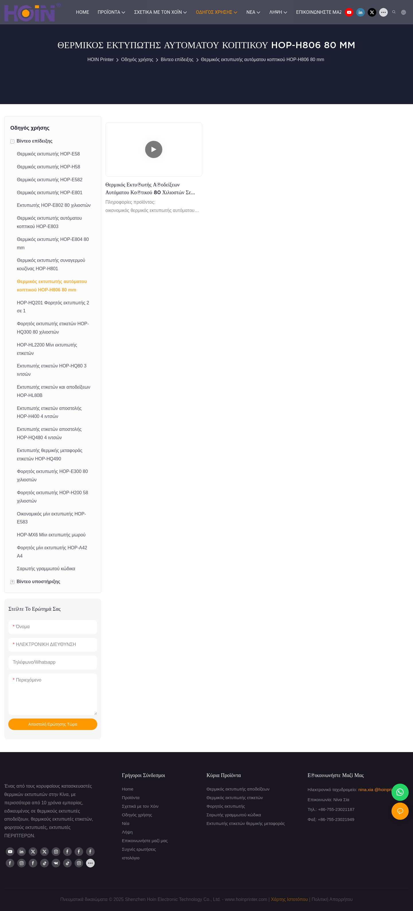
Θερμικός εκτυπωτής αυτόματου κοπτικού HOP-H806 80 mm (262, 59)
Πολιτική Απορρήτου (331, 899)
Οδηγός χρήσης (137, 59)
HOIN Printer (100, 59)
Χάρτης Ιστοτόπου (289, 899)
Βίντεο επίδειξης (177, 59)
